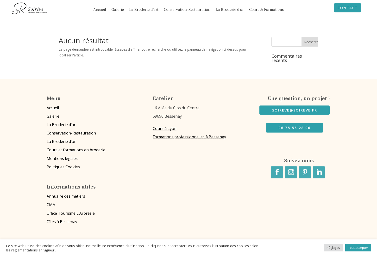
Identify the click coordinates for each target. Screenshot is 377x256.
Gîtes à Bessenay (62, 221)
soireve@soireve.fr (294, 109)
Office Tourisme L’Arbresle (71, 213)
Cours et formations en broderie (76, 149)
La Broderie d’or (230, 10)
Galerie (117, 10)
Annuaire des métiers (66, 196)
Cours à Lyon (164, 128)
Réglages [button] (333, 247)
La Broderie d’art (143, 10)
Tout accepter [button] (358, 247)
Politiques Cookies (63, 167)
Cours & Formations (266, 10)
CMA (51, 204)
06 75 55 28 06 (294, 126)
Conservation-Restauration (187, 10)
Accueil (99, 10)
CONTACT (348, 8)
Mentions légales (62, 158)
